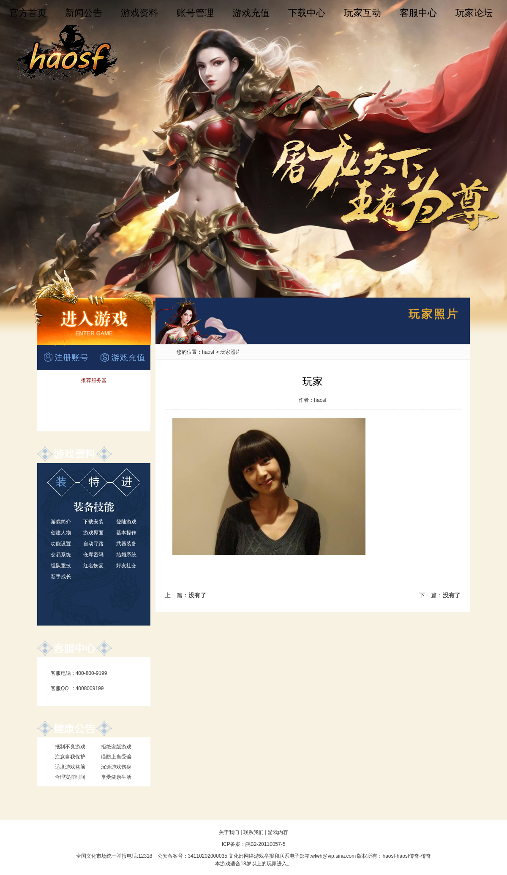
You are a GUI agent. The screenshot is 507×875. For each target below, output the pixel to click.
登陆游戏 (126, 522)
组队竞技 (61, 566)
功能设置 (61, 544)
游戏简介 (61, 522)
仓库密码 (93, 555)
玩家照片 (230, 352)
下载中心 (306, 13)
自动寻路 (93, 544)
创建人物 (61, 533)
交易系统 (61, 555)
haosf (208, 352)
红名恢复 (93, 566)
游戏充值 (251, 13)
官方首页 (27, 13)
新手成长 (61, 577)
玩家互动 (362, 13)
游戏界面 (93, 533)
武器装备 (126, 544)
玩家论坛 (474, 13)
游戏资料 (139, 13)
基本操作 (126, 533)
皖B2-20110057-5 (265, 844)
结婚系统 (126, 555)
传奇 (426, 856)
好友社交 (126, 566)
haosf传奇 (408, 856)
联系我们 (253, 832)
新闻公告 (83, 13)
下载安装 (93, 522)
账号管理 (195, 13)
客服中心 (418, 13)
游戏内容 (278, 832)
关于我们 (229, 832)
